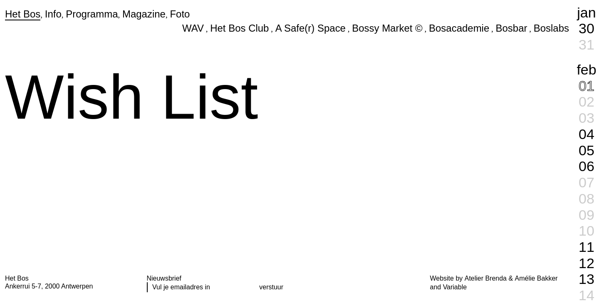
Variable (455, 287)
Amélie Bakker (536, 278)
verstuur (271, 287)
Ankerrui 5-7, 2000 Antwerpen (49, 286)
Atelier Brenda (486, 278)
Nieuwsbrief (164, 278)
